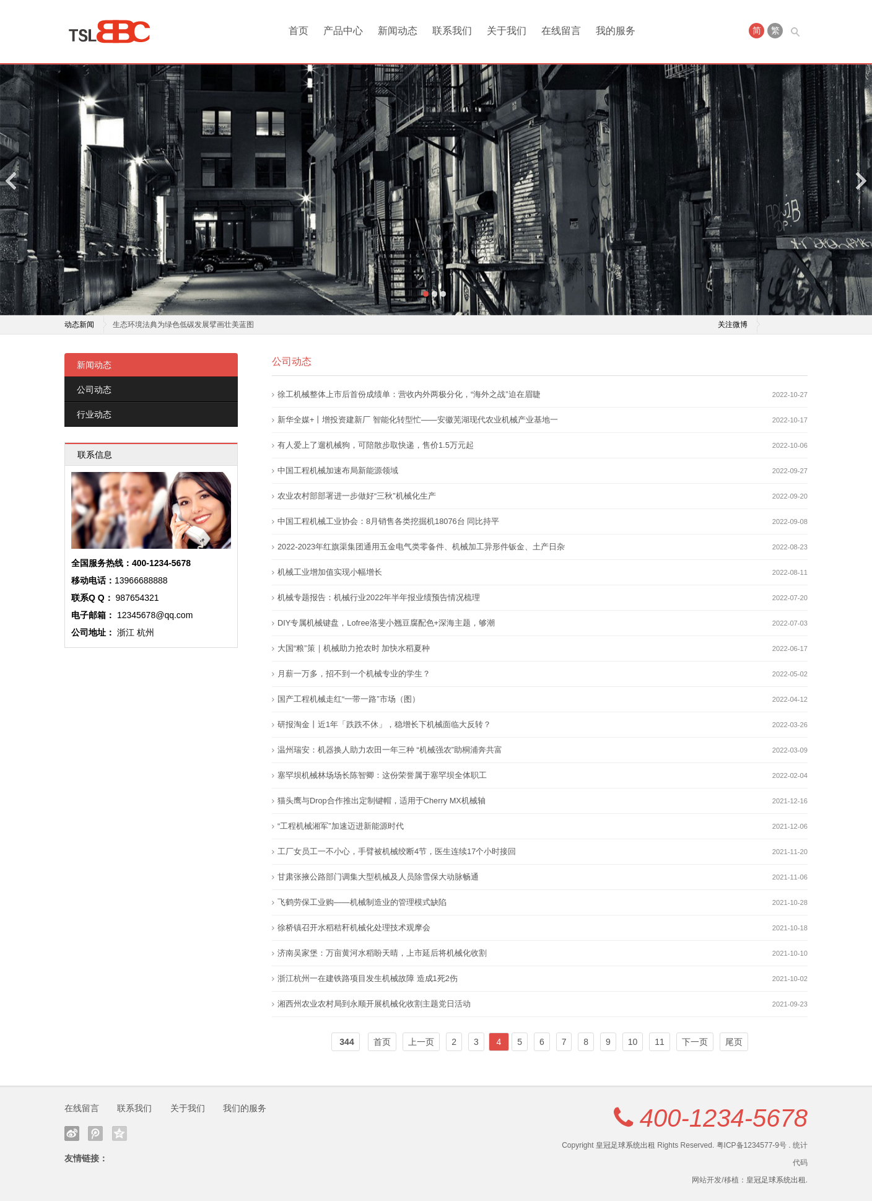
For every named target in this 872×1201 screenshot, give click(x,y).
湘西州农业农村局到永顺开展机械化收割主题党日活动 (374, 1003)
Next (860, 180)
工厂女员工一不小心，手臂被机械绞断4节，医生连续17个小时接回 (396, 851)
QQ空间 (119, 1133)
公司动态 (94, 390)
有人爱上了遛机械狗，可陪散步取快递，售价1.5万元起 (375, 445)
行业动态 (94, 414)
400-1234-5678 (724, 1118)
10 (633, 1042)
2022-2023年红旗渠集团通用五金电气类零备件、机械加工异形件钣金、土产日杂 (421, 546)
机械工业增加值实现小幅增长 (329, 572)
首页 (298, 30)
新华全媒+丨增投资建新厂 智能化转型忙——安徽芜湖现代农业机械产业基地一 (417, 419)
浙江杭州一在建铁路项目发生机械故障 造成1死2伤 (367, 978)
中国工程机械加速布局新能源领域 (337, 470)
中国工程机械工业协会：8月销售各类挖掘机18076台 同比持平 (388, 521)
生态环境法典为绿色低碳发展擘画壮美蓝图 (183, 324)
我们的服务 (244, 1108)
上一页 (421, 1042)
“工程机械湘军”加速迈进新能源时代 (340, 826)
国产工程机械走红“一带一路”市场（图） (348, 699)
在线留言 (561, 30)
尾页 (734, 1042)
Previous (12, 180)
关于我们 (506, 30)
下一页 (695, 1042)
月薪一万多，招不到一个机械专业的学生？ (353, 673)
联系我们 (452, 30)
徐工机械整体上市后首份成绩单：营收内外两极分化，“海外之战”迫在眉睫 (409, 394)
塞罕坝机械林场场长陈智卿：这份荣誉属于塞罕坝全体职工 (382, 775)
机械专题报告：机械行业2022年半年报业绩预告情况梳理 (378, 597)
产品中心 (343, 30)
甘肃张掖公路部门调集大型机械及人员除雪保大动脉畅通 (378, 876)
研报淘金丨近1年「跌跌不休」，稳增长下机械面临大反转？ (384, 724)
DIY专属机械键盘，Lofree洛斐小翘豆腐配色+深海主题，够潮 (386, 622)
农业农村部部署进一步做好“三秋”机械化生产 (356, 495)
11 (660, 1042)
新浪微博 (71, 1133)
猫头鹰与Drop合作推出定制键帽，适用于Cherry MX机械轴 (381, 800)
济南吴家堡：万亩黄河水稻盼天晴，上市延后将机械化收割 (382, 953)
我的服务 (615, 30)
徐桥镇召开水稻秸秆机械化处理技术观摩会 (353, 927)
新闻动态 (397, 30)
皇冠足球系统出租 (625, 1145)
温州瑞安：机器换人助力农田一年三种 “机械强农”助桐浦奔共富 (389, 749)
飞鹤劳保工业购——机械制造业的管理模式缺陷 (362, 902)
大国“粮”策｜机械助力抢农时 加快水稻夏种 (353, 648)
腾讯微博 (95, 1133)
